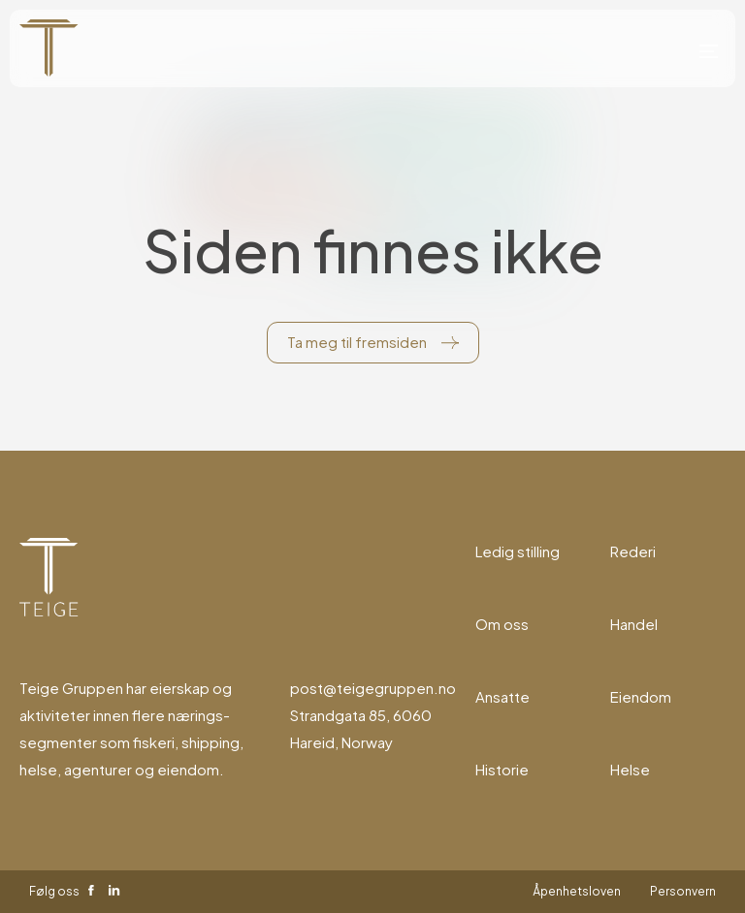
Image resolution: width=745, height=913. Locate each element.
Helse (630, 769)
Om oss (502, 623)
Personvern (683, 891)
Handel (634, 623)
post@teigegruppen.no (373, 687)
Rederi (633, 551)
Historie (502, 769)
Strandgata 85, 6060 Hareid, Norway (361, 728)
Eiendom (640, 696)
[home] (49, 48)
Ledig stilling (517, 551)
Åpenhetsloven (577, 891)
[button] (708, 48)
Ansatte (502, 696)
